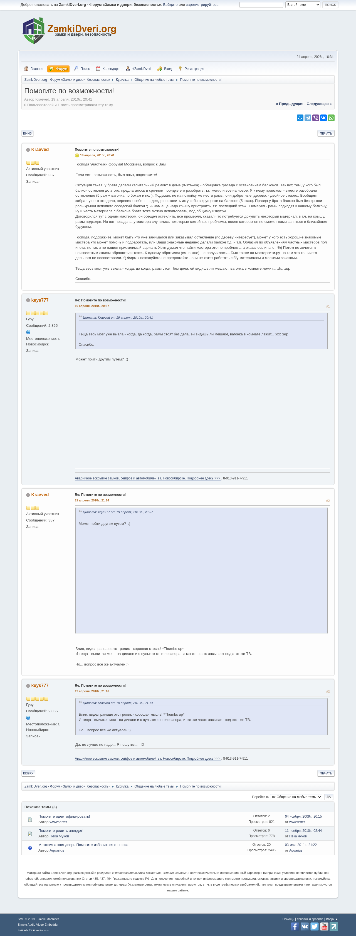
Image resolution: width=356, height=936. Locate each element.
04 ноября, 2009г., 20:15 (303, 816)
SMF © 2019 (26, 919)
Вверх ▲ (332, 919)
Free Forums (41, 930)
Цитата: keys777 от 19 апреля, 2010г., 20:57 (118, 512)
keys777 (39, 300)
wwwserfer (58, 822)
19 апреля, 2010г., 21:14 (92, 500)
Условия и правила (310, 919)
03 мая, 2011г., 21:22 (301, 845)
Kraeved (40, 149)
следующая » (319, 104)
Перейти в (260, 797)
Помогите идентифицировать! (64, 816)
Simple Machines (47, 919)
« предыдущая (289, 104)
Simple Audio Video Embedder (38, 924)
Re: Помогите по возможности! (100, 300)
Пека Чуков (59, 836)
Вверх (28, 773)
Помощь (288, 919)
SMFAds (23, 930)
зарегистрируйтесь (202, 5)
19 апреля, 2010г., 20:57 (92, 306)
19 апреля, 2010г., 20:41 (97, 155)
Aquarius (57, 850)
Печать (326, 133)
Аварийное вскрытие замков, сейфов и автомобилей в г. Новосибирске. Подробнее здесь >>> (148, 478)
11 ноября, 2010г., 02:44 (303, 831)
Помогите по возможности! (97, 150)
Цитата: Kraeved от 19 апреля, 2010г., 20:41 (118, 317)
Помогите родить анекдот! (60, 830)
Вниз (27, 133)
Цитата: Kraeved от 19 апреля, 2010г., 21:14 (118, 703)
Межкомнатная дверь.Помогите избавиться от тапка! (83, 845)
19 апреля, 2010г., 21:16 (92, 691)
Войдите (170, 5)
